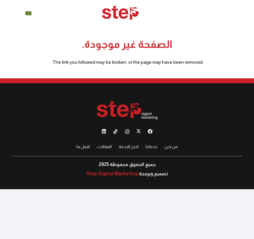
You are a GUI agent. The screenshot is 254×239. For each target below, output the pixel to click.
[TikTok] (115, 131)
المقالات (104, 146)
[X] (139, 131)
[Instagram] (127, 131)
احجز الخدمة (129, 146)
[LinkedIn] (104, 131)
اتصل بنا (83, 146)
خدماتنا (151, 146)
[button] (246, 13)
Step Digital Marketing (112, 173)
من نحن (171, 146)
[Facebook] (150, 131)
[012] (127, 13)
